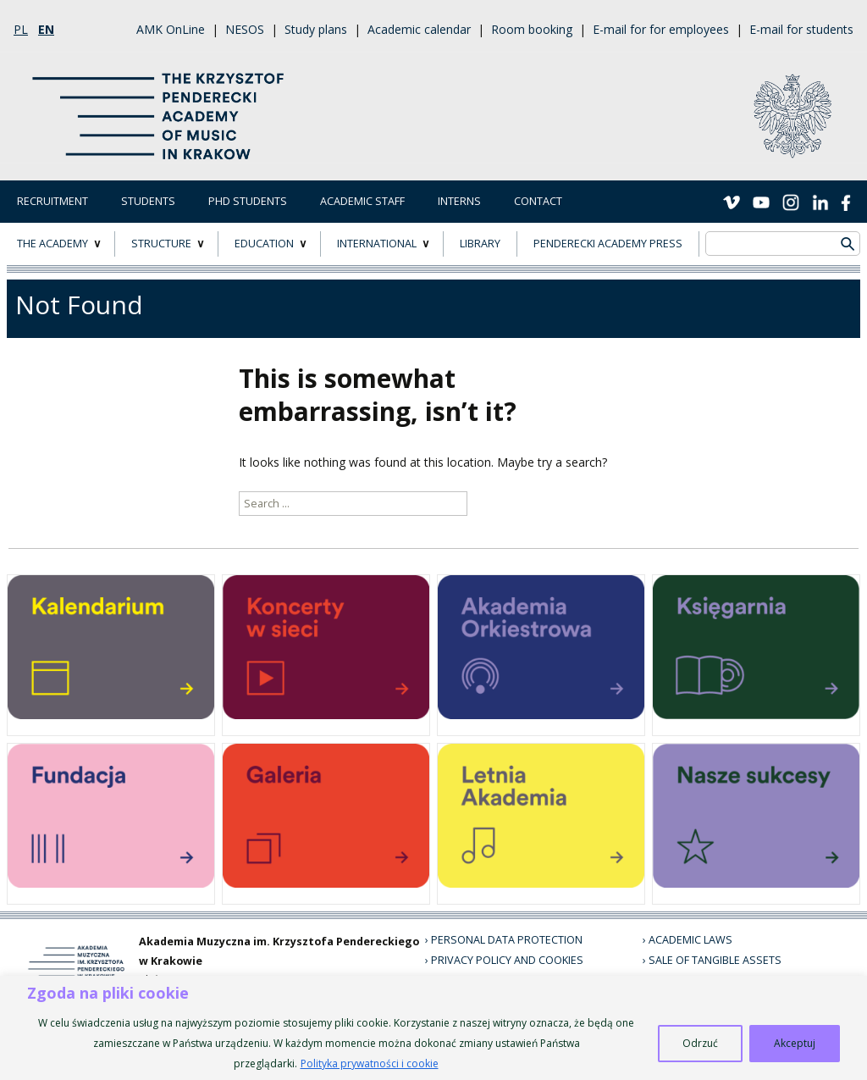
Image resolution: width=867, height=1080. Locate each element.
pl (21, 29)
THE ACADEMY (52, 243)
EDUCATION (264, 243)
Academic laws (690, 940)
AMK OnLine (170, 29)
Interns (459, 201)
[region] (433, 1028)
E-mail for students (801, 29)
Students (148, 201)
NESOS (244, 29)
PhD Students (247, 201)
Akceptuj (794, 1043)
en (46, 29)
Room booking (531, 29)
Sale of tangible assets (715, 960)
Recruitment (52, 201)
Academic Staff (362, 201)
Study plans (315, 29)
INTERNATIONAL (377, 243)
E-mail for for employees (661, 29)
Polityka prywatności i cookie (370, 1063)
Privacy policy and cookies (507, 960)
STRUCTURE (161, 243)
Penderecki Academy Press (607, 243)
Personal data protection (507, 940)
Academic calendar (419, 29)
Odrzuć (700, 1043)
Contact (538, 201)
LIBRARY (480, 243)
